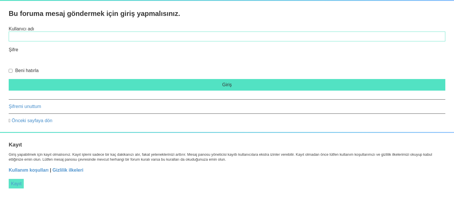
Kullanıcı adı (21, 28)
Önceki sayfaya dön (32, 120)
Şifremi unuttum (25, 106)
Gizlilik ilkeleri (67, 170)
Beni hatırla (24, 70)
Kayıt (16, 183)
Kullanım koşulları (29, 170)
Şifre (13, 49)
